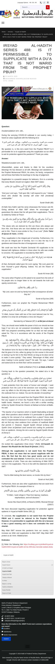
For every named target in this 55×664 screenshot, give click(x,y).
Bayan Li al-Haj (6, 584)
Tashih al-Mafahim (7, 587)
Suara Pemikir (6, 590)
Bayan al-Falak (6, 593)
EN (33, 2)
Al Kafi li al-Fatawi (7, 568)
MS (30, 2)
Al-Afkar (4, 580)
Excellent (6, 628)
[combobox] (33, 7)
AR (36, 2)
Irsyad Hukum (6, 565)
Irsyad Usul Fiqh (7, 574)
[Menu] (3, 23)
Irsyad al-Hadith (8, 555)
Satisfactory (6, 632)
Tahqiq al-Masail (7, 577)
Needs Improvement (9, 635)
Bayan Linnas (6, 562)
